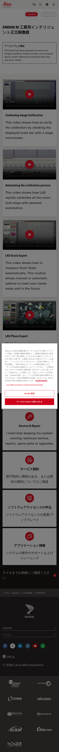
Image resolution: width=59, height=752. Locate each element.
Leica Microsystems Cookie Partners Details (24, 385)
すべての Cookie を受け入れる (29, 401)
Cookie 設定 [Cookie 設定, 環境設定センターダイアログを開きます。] (29, 393)
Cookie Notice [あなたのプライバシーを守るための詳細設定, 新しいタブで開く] (41, 380)
